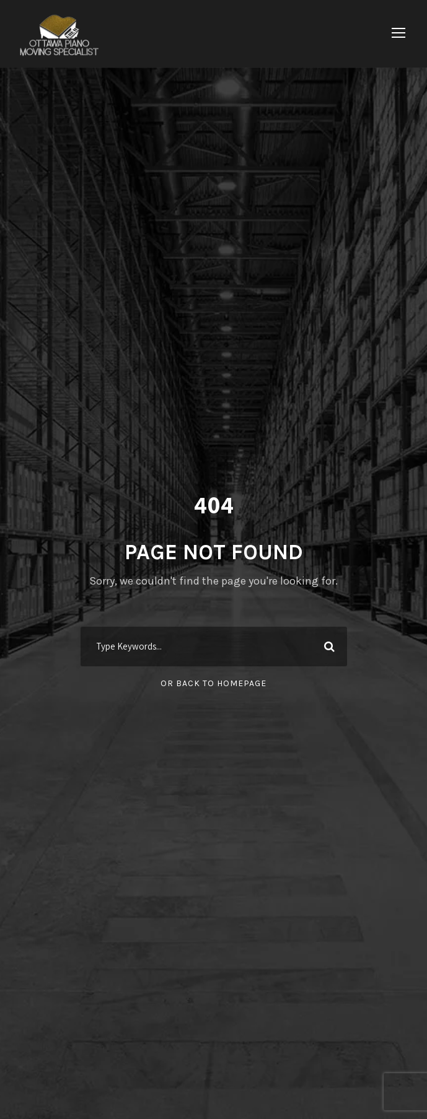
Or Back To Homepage (213, 683)
